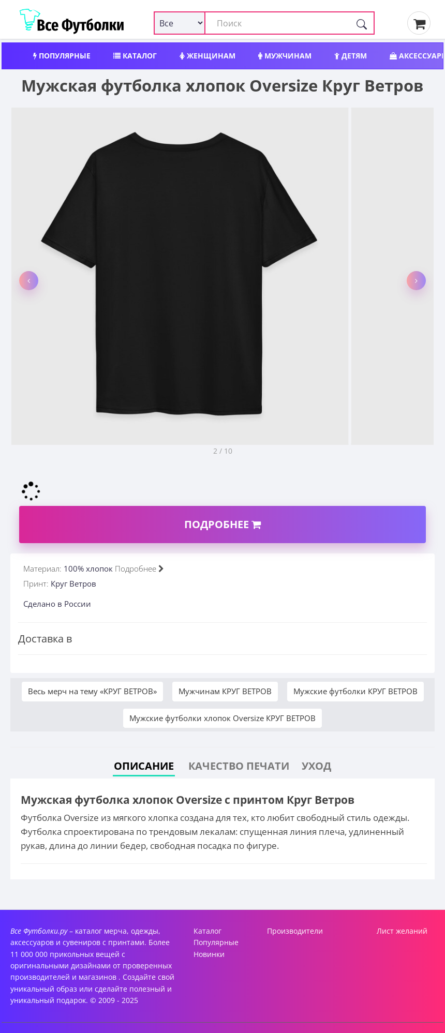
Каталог (135, 56)
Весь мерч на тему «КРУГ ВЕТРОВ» (92, 691)
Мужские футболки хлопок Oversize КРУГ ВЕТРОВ (222, 718)
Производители (295, 931)
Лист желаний (402, 931)
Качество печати (238, 766)
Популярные (62, 56)
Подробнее (222, 524)
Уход (316, 766)
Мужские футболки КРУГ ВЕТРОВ (355, 691)
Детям (350, 56)
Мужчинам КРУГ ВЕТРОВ (225, 691)
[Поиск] (362, 23)
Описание (144, 766)
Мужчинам (285, 56)
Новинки (209, 954)
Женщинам (207, 56)
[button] (28, 280)
